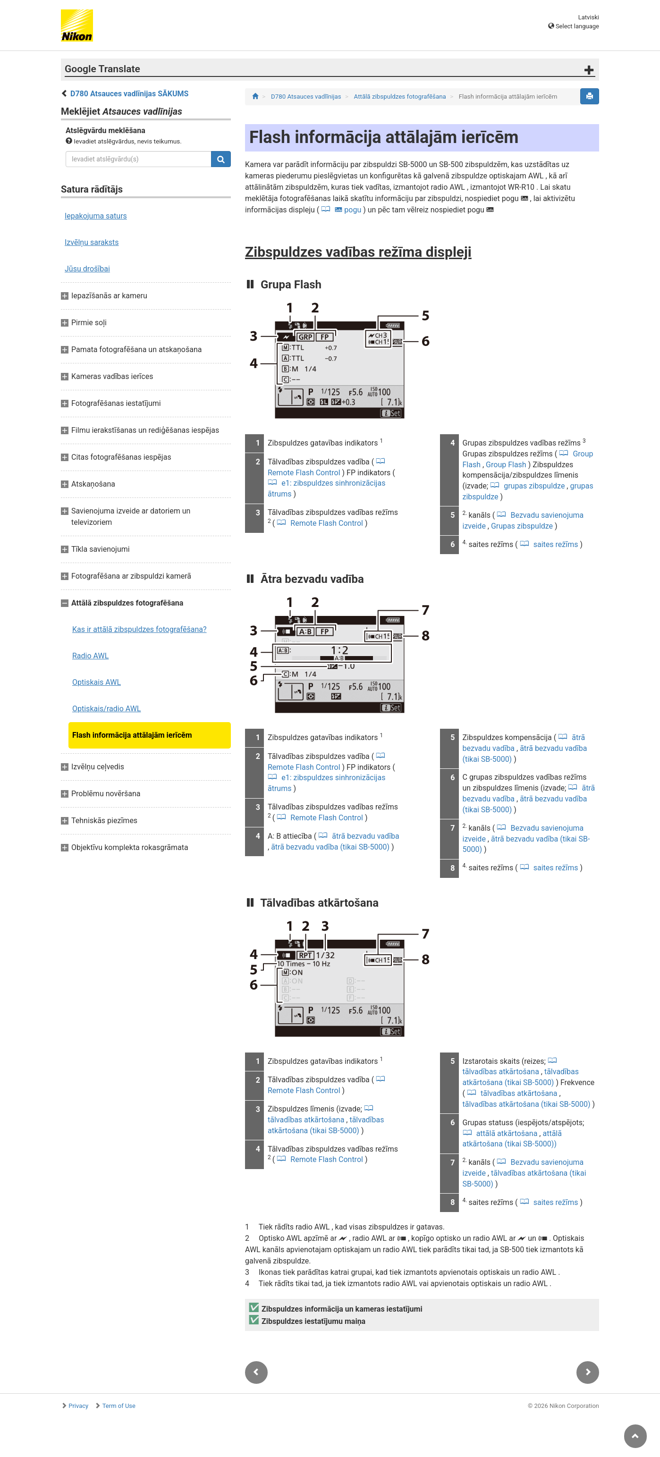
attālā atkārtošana (507, 1133)
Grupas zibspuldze (523, 526)
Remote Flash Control (326, 523)
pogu (348, 209)
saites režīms (556, 544)
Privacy (78, 1405)
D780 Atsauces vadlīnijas (307, 96)
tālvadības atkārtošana (519, 1093)
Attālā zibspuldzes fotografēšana (401, 96)
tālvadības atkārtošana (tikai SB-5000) (527, 1104)
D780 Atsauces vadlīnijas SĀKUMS (129, 93)
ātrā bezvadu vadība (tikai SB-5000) (331, 846)
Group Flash (507, 464)
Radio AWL (90, 655)
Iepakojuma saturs (96, 215)
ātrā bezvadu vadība (364, 836)
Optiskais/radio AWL (106, 708)
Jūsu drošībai (87, 268)
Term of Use (118, 1405)
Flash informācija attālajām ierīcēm (132, 735)
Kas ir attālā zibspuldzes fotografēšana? (139, 629)
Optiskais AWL (96, 682)
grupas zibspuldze (534, 485)
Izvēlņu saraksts (92, 242)
